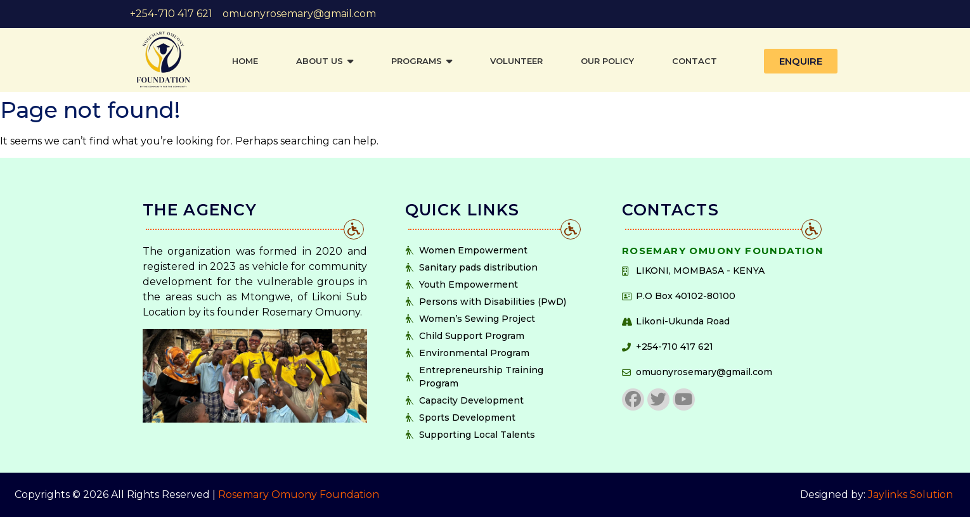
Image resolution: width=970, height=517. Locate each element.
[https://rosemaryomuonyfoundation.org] (163, 59)
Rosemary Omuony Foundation (298, 494)
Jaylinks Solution (911, 494)
